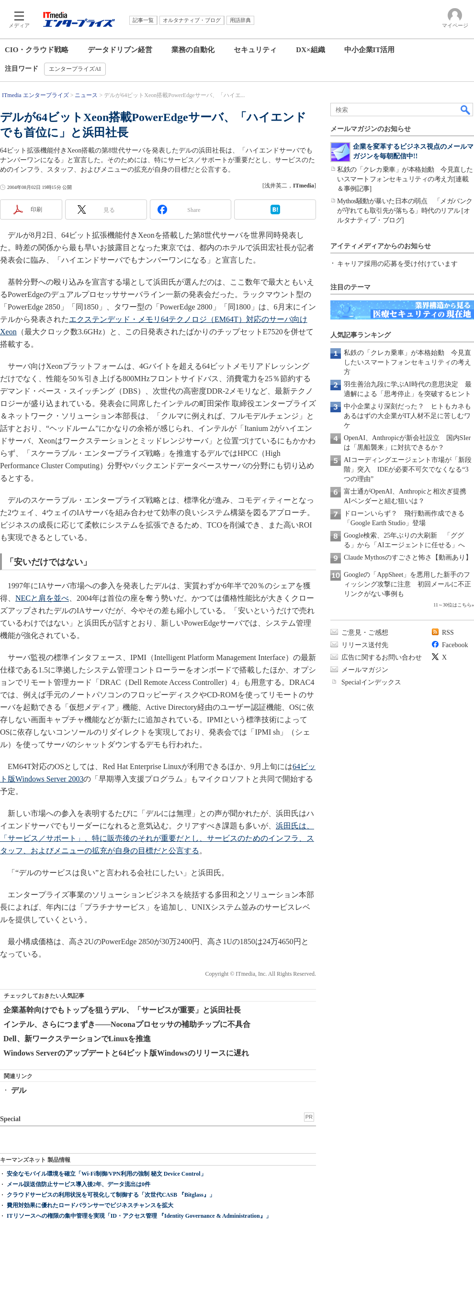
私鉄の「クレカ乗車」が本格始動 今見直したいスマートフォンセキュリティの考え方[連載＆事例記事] (405, 179)
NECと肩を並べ (42, 598)
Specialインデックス (371, 682)
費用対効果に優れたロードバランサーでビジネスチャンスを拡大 (90, 1205)
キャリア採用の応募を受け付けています (397, 263)
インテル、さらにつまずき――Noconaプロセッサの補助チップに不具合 (126, 1024)
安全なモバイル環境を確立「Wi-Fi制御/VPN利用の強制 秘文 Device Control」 (106, 1173)
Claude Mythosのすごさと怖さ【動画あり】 (408, 557)
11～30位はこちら (452, 604)
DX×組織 (310, 50)
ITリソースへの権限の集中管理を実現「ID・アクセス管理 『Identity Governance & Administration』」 (139, 1215)
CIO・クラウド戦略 (36, 50)
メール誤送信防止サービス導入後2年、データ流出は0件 (78, 1184)
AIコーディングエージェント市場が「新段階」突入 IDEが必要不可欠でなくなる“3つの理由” (408, 469)
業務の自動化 (192, 50)
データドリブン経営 (120, 50)
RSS (448, 632)
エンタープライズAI (75, 69)
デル (18, 1090)
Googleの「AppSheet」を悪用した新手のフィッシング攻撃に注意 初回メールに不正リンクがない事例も (407, 584)
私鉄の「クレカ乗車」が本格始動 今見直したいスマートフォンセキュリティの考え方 (407, 362)
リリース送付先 (364, 645)
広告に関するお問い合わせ (381, 657)
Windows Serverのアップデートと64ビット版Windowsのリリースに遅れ (126, 1053)
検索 (466, 109)
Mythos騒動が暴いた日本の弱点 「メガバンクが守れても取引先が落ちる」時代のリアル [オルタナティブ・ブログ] (405, 211)
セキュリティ (255, 50)
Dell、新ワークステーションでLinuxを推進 (77, 1039)
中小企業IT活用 (369, 50)
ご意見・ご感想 (364, 632)
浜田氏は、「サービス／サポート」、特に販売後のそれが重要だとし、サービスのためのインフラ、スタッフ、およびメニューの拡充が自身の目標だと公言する (157, 838)
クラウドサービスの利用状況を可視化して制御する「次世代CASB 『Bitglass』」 (111, 1194)
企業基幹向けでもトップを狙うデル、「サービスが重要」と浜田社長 (122, 1010)
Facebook (455, 645)
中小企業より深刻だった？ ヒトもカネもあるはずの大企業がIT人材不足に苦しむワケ (407, 416)
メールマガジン (364, 669)
